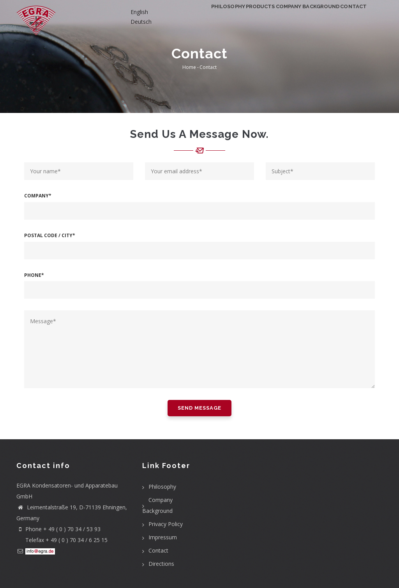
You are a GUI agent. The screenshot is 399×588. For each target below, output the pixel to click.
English (139, 12)
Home (189, 67)
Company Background (289, 18)
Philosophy (184, 18)
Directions (161, 563)
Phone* (34, 275)
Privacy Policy (165, 524)
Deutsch (141, 21)
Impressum (162, 537)
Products (229, 18)
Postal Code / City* (49, 235)
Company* (37, 195)
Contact (348, 18)
